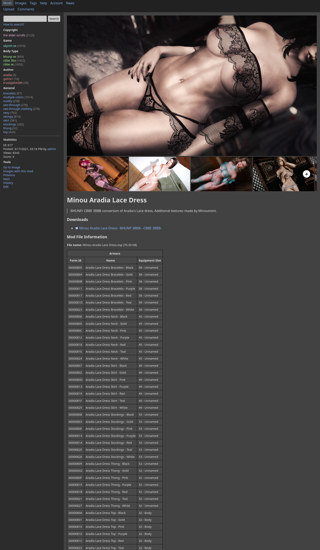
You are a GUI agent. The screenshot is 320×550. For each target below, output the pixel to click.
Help (43, 3)
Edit (6, 187)
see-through (15, 105)
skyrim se (14, 46)
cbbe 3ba (14, 60)
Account (56, 3)
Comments (26, 9)
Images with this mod (18, 171)
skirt (10, 120)
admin (51, 149)
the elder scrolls (18, 35)
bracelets (12, 93)
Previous (9, 175)
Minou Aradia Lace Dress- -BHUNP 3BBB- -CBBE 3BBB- (118, 228)
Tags (33, 3)
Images (21, 3)
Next (6, 179)
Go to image (11, 167)
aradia (9, 75)
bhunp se (13, 57)
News (70, 3)
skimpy (12, 116)
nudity (11, 101)
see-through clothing (21, 109)
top (9, 132)
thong (10, 128)
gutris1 (11, 79)
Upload (8, 9)
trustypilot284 (15, 83)
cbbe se (13, 64)
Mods (7, 3)
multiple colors (18, 97)
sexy (10, 113)
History (8, 183)
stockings (13, 124)
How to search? (13, 24)
